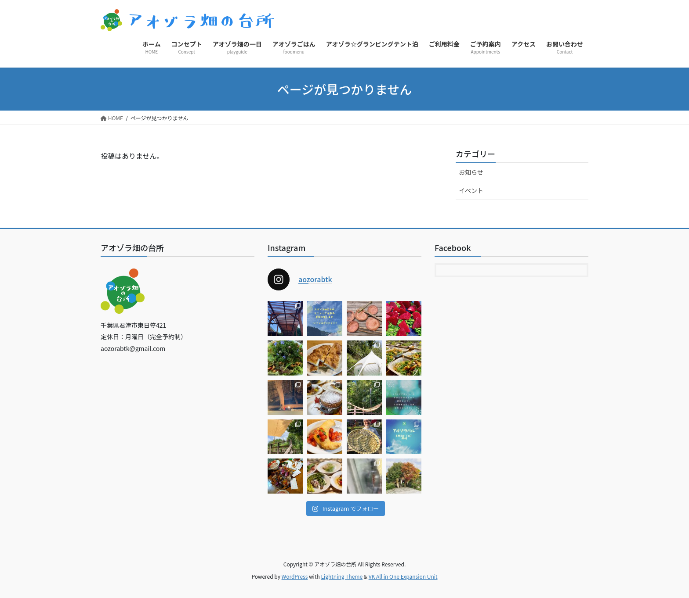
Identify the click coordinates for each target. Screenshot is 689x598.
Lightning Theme (342, 576)
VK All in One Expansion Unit (403, 576)
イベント (471, 190)
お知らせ (471, 172)
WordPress (295, 576)
